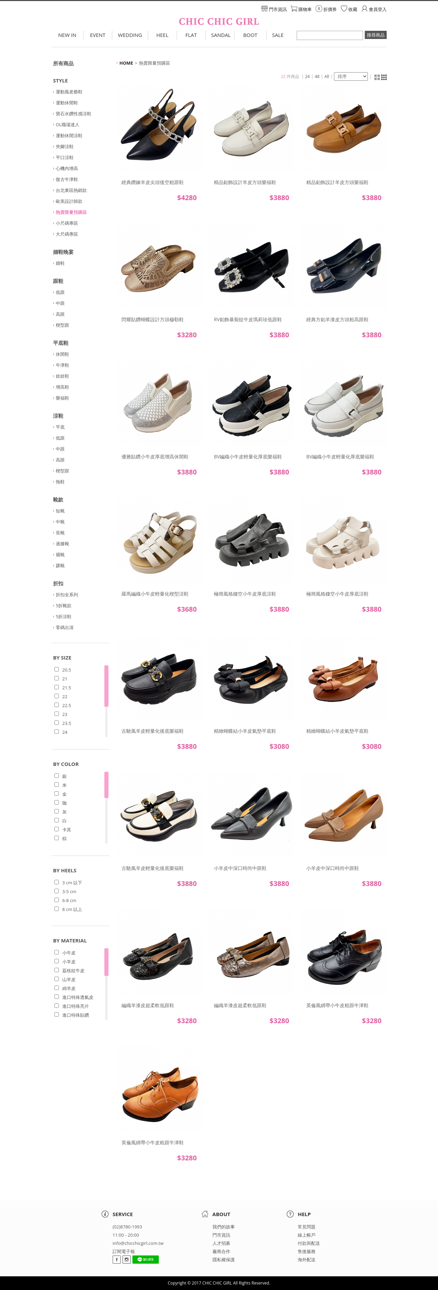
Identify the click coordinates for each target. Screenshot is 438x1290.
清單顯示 (384, 77)
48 (317, 76)
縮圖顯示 (377, 77)
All (326, 76)
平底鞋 (60, 342)
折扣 (58, 583)
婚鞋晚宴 (63, 251)
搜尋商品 (376, 35)
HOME (126, 63)
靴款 (58, 499)
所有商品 (63, 63)
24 (307, 76)
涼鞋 (58, 415)
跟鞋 (58, 280)
